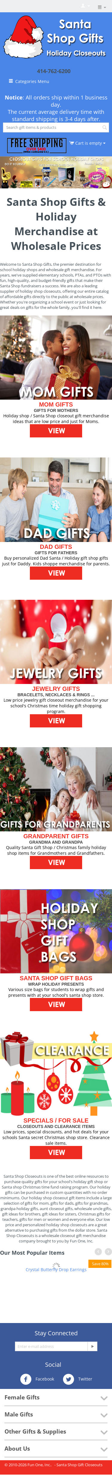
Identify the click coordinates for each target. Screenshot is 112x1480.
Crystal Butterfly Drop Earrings (56, 1269)
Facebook (37, 1379)
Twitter (77, 1379)
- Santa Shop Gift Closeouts (78, 1464)
